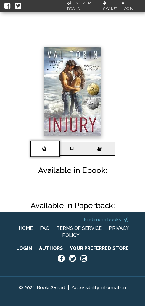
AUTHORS (51, 248)
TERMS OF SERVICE (79, 228)
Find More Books (80, 6)
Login (127, 6)
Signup (110, 6)
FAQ (44, 228)
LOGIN (24, 248)
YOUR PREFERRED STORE (99, 248)
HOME (26, 228)
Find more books (106, 219)
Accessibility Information (99, 287)
